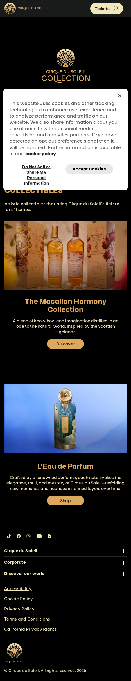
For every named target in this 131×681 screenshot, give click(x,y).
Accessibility (18, 588)
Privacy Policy (19, 609)
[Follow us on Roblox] (49, 536)
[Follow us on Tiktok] (9, 536)
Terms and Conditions (27, 619)
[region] (65, 139)
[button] (106, 8)
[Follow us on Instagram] (28, 536)
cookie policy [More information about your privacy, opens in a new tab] (40, 154)
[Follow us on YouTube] (39, 536)
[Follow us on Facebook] (19, 536)
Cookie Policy (18, 598)
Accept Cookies (89, 169)
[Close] (120, 95)
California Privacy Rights (30, 629)
